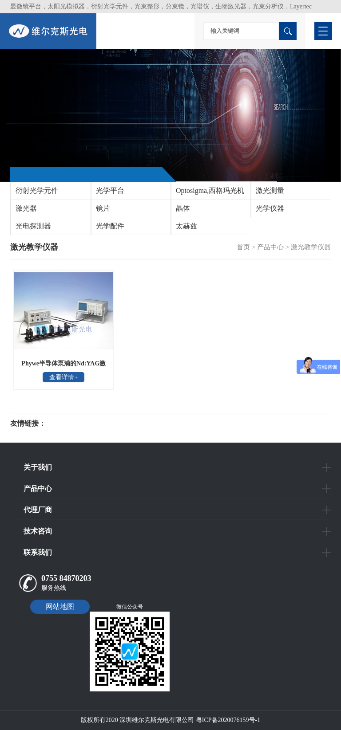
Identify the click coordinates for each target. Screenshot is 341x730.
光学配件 (110, 226)
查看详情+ (63, 377)
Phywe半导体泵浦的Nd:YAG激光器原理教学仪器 (63, 366)
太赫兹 (186, 226)
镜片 (103, 208)
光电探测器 (33, 226)
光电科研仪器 (72, 423)
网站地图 (60, 606)
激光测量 (270, 190)
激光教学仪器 (311, 247)
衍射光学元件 (37, 190)
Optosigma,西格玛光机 (210, 190)
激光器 (26, 208)
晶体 (183, 208)
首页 (243, 247)
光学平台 (110, 190)
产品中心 (270, 247)
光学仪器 (270, 208)
